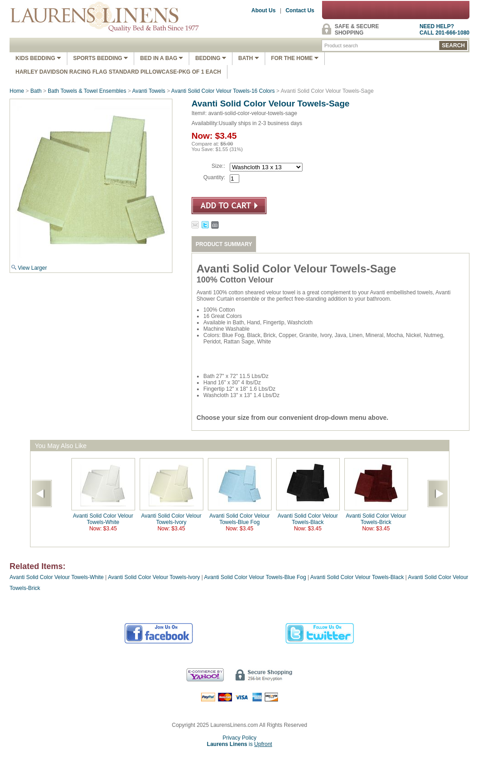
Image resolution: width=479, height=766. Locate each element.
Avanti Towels (148, 91)
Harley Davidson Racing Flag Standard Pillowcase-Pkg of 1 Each (118, 72)
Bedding (210, 58)
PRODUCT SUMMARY (224, 244)
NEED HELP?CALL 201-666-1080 (444, 29)
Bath (248, 58)
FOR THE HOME (294, 58)
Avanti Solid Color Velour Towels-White (103, 519)
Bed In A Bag (161, 58)
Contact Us (300, 10)
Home (17, 91)
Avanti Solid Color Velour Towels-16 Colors (223, 91)
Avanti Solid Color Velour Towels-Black (307, 519)
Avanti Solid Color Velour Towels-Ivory (171, 519)
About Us (264, 10)
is (239, 744)
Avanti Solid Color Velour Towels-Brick (376, 519)
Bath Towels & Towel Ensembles (87, 91)
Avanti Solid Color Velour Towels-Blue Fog (239, 519)
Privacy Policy (239, 738)
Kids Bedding (38, 58)
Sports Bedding (100, 58)
